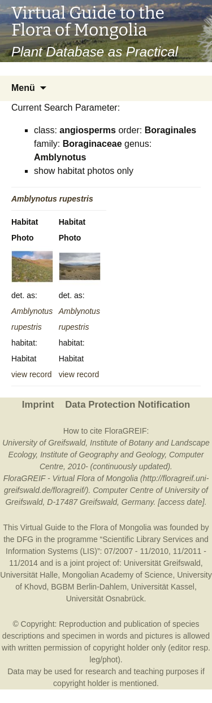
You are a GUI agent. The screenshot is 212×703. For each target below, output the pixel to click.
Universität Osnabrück (105, 598)
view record (31, 374)
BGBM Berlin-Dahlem (89, 586)
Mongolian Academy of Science (117, 574)
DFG (25, 539)
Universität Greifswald (162, 562)
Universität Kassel (162, 586)
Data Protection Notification (127, 404)
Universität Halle (29, 574)
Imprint (38, 404)
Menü (23, 88)
